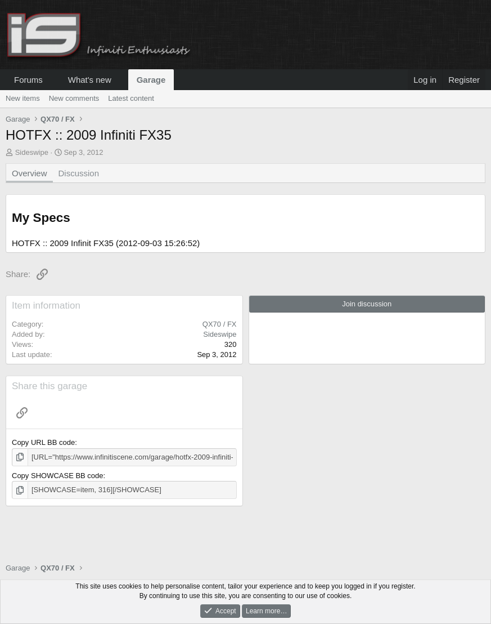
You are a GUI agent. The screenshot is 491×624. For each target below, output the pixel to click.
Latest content (131, 98)
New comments (74, 98)
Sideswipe (31, 152)
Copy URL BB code (43, 442)
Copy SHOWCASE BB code (57, 475)
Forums (28, 79)
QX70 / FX (219, 324)
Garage (151, 79)
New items (23, 98)
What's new (89, 79)
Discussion (79, 173)
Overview (29, 173)
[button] (52, 79)
